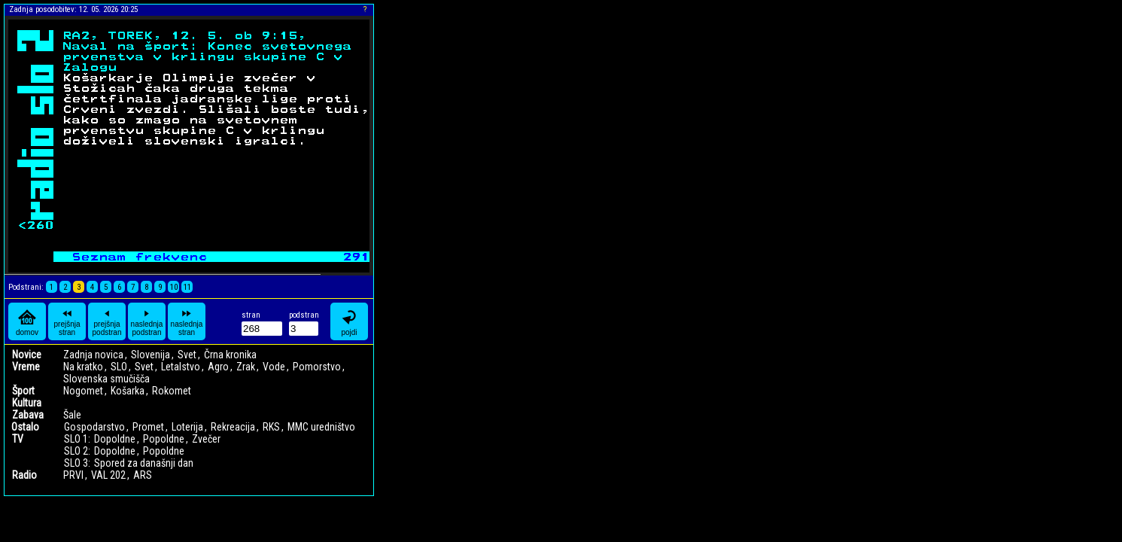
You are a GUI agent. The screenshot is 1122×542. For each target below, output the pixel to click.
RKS (271, 427)
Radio (24, 475)
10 (174, 287)
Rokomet (171, 391)
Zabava (28, 415)
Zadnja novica (93, 355)
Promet (148, 427)
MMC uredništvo (321, 427)
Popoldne (163, 439)
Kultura (27, 403)
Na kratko (83, 367)
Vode (274, 367)
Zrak (245, 367)
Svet (187, 355)
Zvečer (206, 439)
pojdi (349, 321)
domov (27, 321)
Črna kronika (230, 355)
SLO (119, 367)
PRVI (73, 475)
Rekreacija (233, 427)
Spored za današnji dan (143, 463)
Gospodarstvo (94, 427)
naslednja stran (187, 321)
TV (18, 439)
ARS (142, 475)
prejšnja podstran (107, 321)
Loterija (187, 427)
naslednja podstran (147, 321)
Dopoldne (114, 439)
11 (187, 287)
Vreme (26, 367)
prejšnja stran (66, 321)
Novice (27, 355)
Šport (23, 391)
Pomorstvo (317, 367)
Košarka (127, 391)
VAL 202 (108, 475)
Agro (218, 367)
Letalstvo (180, 367)
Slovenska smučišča (106, 379)
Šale (72, 415)
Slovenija (150, 355)
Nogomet (83, 391)
